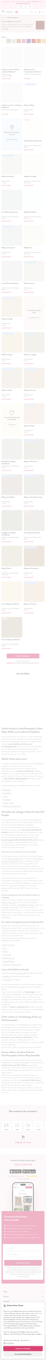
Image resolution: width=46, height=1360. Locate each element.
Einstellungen (8, 1343)
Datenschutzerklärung (11, 1340)
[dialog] (23, 680)
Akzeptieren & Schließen (23, 1349)
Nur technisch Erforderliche (23, 1354)
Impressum (25, 1340)
